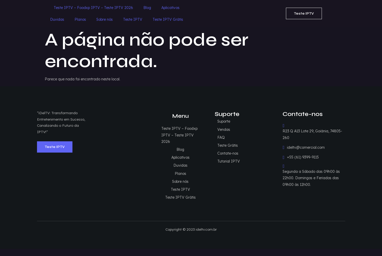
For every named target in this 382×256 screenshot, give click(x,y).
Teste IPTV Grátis (165, 19)
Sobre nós (241, 7)
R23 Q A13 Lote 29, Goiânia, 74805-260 (312, 121)
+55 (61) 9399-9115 (301, 147)
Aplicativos (167, 7)
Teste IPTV (269, 7)
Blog (144, 7)
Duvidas (194, 7)
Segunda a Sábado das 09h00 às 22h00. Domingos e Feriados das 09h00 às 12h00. (311, 165)
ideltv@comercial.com (304, 137)
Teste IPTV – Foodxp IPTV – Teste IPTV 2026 (90, 7)
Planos (217, 7)
